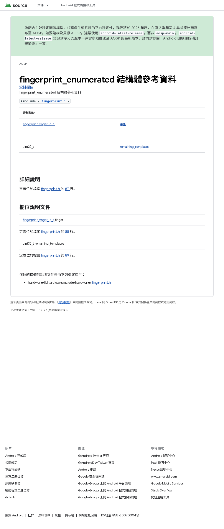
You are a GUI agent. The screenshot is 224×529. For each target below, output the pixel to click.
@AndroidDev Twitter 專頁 (96, 463)
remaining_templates (134, 147)
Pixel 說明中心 (160, 463)
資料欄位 (26, 87)
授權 (58, 515)
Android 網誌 (87, 469)
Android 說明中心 (163, 456)
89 (67, 255)
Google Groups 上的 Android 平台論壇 (104, 483)
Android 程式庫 (15, 456)
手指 (123, 124)
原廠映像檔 (12, 483)
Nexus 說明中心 (161, 469)
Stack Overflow (161, 490)
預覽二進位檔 (14, 476)
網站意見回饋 (88, 515)
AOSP (23, 64)
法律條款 (44, 515)
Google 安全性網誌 (91, 476)
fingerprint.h (54, 101)
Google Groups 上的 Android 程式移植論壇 (107, 497)
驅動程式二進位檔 (17, 490)
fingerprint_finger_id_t (39, 124)
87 (67, 189)
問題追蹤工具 (160, 497)
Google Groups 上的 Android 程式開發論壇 (107, 490)
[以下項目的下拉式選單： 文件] (49, 5)
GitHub (10, 497)
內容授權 (64, 302)
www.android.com (164, 476)
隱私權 (69, 515)
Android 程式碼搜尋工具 (78, 5)
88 (67, 232)
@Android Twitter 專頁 (93, 456)
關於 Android (14, 515)
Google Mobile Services (167, 483)
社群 (31, 515)
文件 (41, 5)
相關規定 (11, 463)
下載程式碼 (12, 469)
